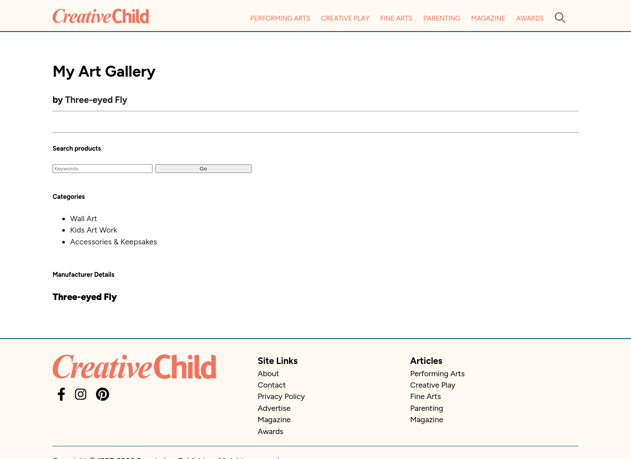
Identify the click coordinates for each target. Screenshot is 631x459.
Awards (530, 18)
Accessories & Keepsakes (113, 241)
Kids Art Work (93, 229)
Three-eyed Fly (96, 99)
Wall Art (83, 218)
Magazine (488, 18)
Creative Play (345, 18)
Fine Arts (396, 18)
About (268, 373)
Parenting (441, 18)
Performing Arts (280, 18)
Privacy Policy (281, 396)
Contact (272, 384)
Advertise (274, 408)
